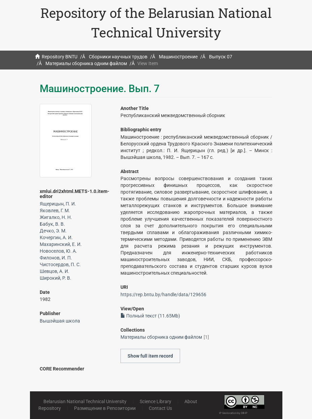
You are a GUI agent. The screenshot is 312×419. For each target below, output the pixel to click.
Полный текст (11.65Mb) (150, 315)
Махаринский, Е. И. (61, 244)
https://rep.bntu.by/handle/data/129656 (163, 294)
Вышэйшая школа (60, 321)
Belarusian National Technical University (85, 401)
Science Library (155, 401)
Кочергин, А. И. (56, 237)
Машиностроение (178, 56)
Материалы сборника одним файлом (86, 63)
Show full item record (150, 356)
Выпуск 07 (220, 56)
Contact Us (160, 408)
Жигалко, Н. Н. (56, 217)
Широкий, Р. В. (55, 278)
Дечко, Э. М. (53, 230)
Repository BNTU (59, 56)
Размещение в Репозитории (105, 408)
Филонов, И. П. (56, 257)
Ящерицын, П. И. (58, 203)
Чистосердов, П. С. (60, 264)
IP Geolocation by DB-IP (233, 413)
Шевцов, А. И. (54, 271)
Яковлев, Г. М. (55, 210)
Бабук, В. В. (52, 224)
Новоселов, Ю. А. (58, 251)
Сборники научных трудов (118, 56)
